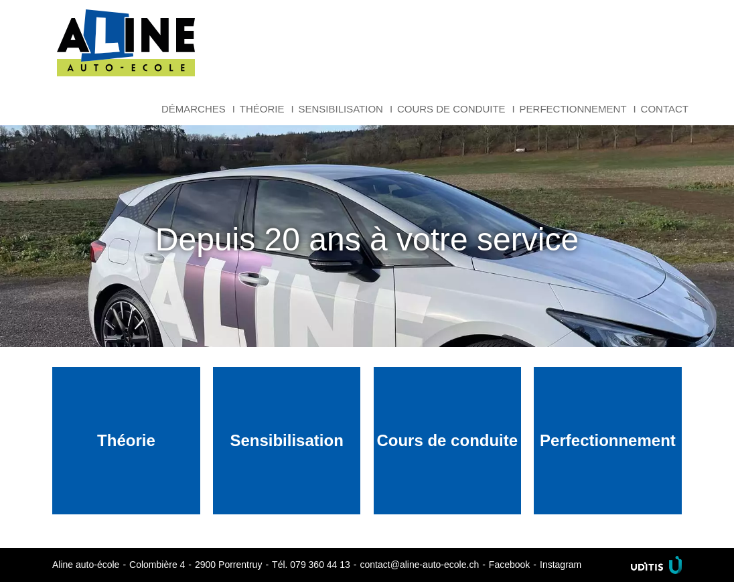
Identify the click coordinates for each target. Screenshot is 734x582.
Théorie (262, 109)
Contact (664, 109)
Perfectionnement (573, 109)
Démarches (193, 109)
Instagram (560, 564)
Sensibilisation (340, 109)
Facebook (509, 564)
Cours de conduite (451, 109)
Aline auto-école (126, 42)
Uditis (656, 565)
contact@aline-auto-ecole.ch (420, 564)
